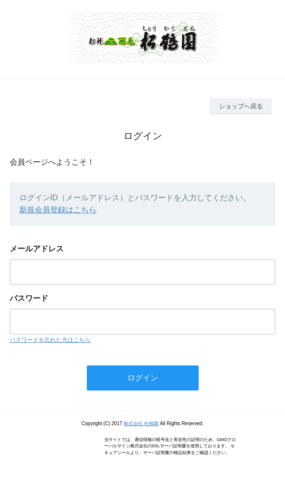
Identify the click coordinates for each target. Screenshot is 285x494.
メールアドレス (37, 249)
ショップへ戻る (241, 106)
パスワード (29, 298)
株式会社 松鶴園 (141, 423)
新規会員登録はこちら (57, 210)
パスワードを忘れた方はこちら (50, 340)
